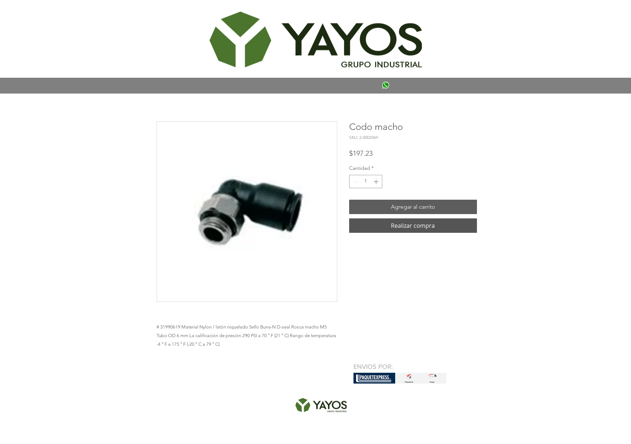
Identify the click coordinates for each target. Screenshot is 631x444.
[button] (167, 13)
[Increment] (376, 181)
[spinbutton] (365, 181)
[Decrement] (354, 181)
